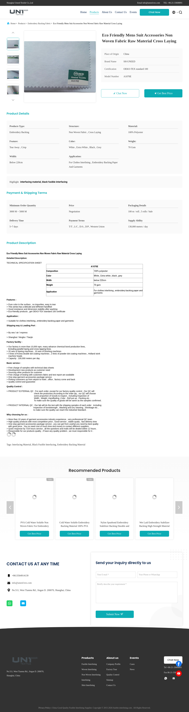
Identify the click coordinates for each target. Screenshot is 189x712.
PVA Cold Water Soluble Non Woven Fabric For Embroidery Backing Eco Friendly (34, 526)
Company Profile (113, 664)
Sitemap (109, 680)
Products (94, 12)
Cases (132, 664)
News (132, 669)
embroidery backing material (71, 444)
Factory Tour (111, 669)
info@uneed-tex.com (22, 583)
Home (83, 12)
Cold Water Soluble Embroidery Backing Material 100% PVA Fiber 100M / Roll (74, 526)
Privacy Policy (45, 708)
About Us (107, 12)
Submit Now (114, 614)
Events (133, 12)
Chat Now (154, 12)
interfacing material (21, 444)
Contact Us (121, 12)
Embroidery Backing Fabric (39, 23)
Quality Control (112, 675)
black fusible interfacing (44, 444)
